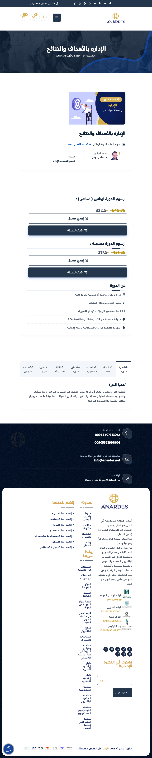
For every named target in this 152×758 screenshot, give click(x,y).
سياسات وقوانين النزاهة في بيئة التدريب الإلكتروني (84, 651)
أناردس (105, 748)
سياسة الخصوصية (85, 688)
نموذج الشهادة (86, 586)
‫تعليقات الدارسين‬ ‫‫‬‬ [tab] (27, 369)
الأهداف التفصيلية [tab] (91, 369)
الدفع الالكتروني (86, 630)
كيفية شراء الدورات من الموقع (85, 604)
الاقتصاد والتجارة (86, 535)
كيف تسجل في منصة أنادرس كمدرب (84, 618)
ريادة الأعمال (87, 544)
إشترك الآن (121, 692)
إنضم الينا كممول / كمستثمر (56, 547)
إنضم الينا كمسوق (62, 541)
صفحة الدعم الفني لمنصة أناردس (85, 723)
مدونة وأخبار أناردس (87, 516)
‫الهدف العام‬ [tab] (107, 369)
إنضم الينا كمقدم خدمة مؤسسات (53, 536)
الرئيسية (90, 55)
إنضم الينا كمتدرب (62, 513)
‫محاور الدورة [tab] (75, 369)
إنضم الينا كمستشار (61, 530)
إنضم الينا (33, 4)
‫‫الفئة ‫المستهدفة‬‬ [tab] (60, 369)
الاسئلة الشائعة (86, 594)
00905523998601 (107, 442)
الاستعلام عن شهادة (85, 577)
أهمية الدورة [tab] (123, 369)
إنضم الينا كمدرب (62, 524)
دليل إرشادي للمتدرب (86, 678)
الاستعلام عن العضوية (84, 568)
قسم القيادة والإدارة (64, 161)
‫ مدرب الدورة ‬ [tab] (43, 369)
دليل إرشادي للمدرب (87, 666)
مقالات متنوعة (87, 527)
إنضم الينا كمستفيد (61, 519)
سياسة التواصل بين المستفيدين (84, 710)
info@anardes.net (107, 460)
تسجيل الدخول (48, 4)
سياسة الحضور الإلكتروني (86, 698)
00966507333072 (107, 435)
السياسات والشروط (85, 638)
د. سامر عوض (99, 157)
